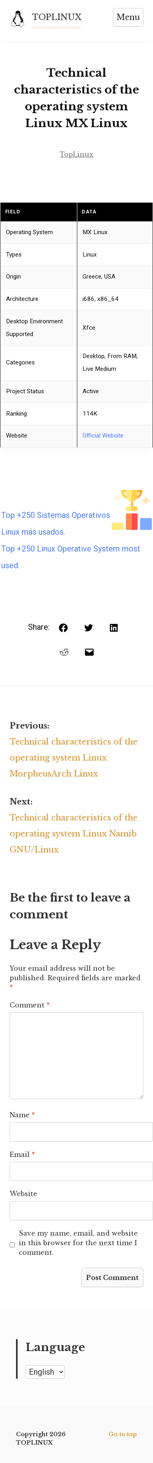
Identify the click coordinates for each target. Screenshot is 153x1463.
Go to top (123, 1434)
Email (22, 1154)
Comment (30, 1005)
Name (22, 1115)
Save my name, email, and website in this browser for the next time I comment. (78, 1242)
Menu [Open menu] (128, 17)
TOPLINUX (56, 17)
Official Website (103, 435)
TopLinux (76, 154)
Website (23, 1194)
